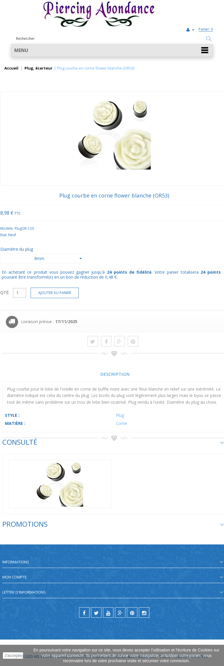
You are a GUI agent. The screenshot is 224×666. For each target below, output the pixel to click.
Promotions (25, 524)
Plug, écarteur (38, 68)
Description (115, 374)
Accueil (11, 68)
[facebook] (84, 612)
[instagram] (144, 612)
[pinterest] (132, 612)
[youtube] (108, 612)
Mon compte (14, 577)
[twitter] (96, 612)
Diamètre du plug (17, 249)
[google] (120, 612)
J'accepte (13, 655)
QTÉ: (4, 292)
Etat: (4, 234)
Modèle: (7, 228)
